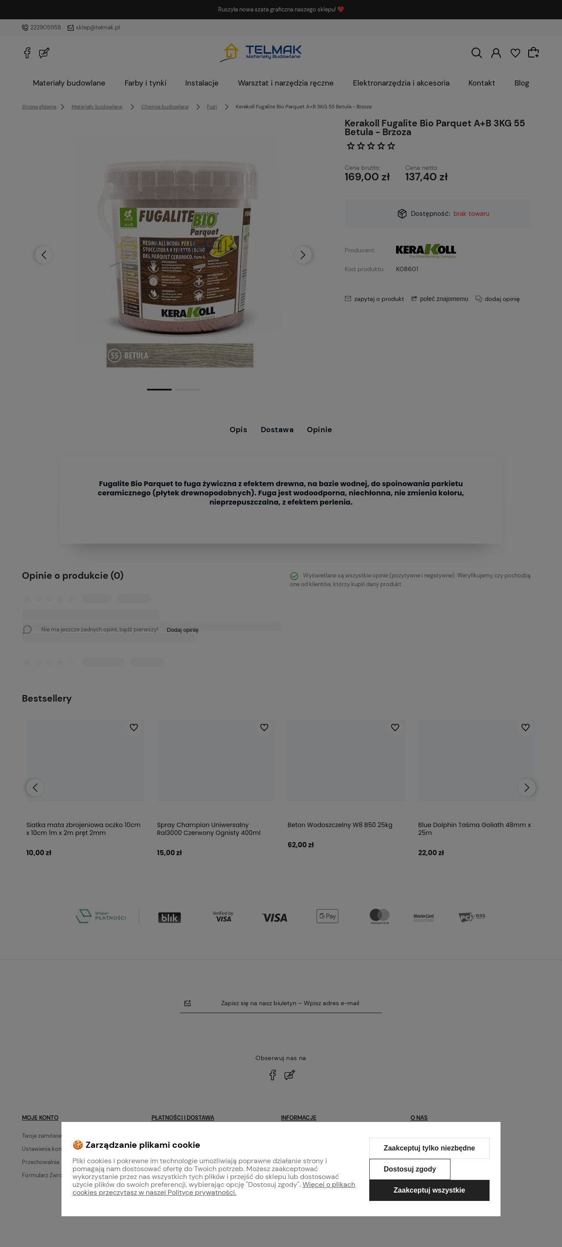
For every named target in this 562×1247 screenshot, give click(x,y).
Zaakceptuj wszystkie (429, 1190)
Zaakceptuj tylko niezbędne (429, 1148)
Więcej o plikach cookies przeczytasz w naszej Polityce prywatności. (213, 1188)
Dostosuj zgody (410, 1169)
